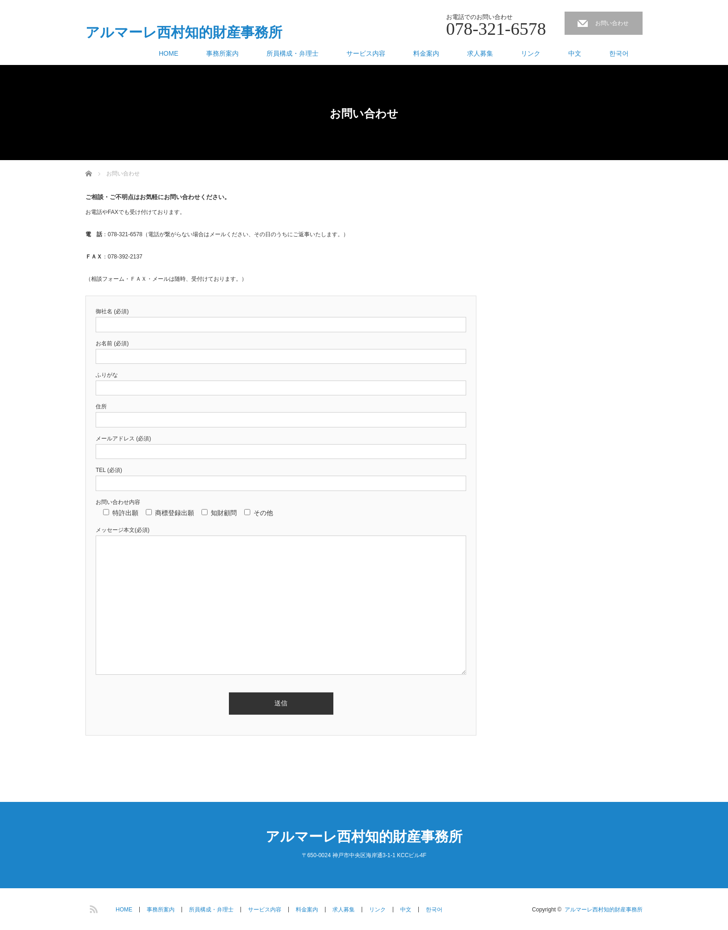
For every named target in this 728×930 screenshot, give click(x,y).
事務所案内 (222, 53)
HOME (168, 53)
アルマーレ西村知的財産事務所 (183, 32)
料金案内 (426, 53)
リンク (530, 53)
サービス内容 (365, 53)
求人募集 (480, 53)
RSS (92, 908)
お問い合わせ (612, 23)
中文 (574, 53)
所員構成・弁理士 (292, 53)
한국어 (619, 53)
